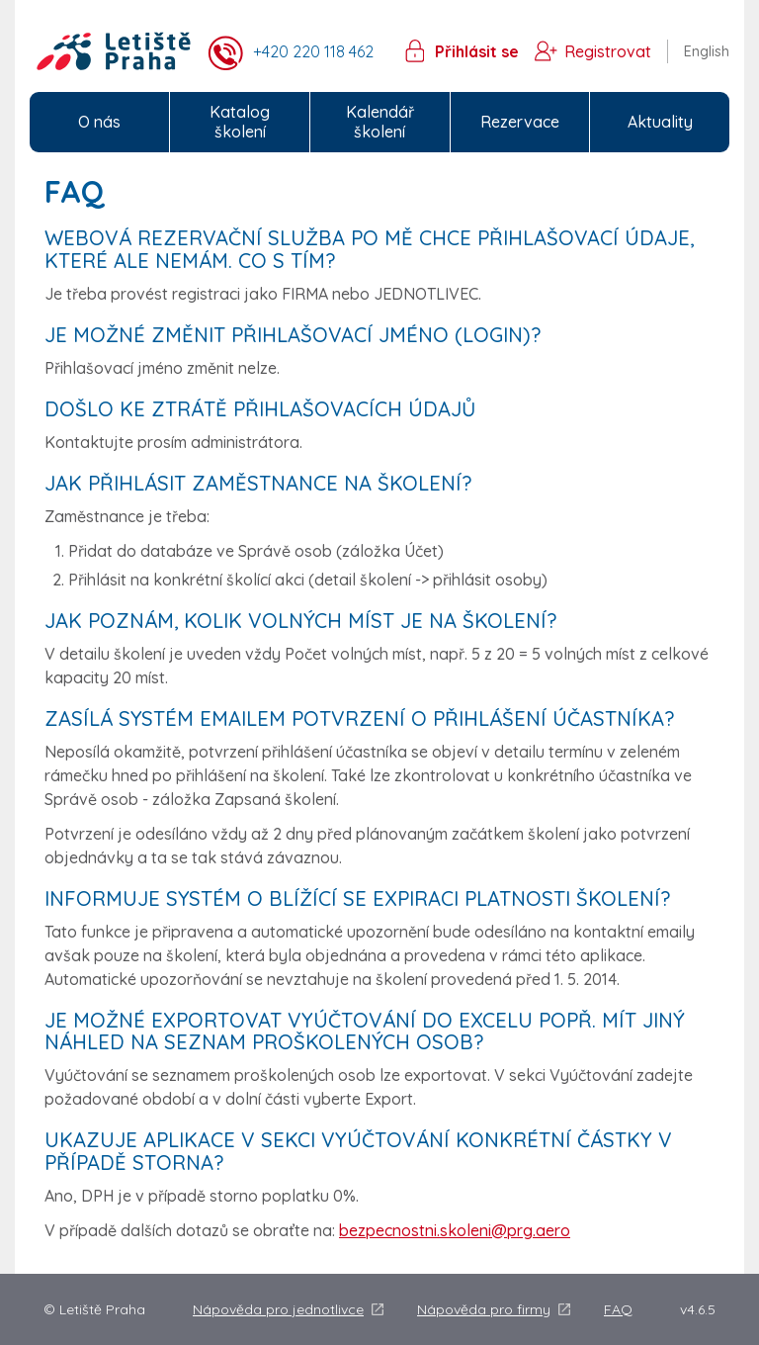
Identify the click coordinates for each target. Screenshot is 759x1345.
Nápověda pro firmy (483, 1309)
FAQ (618, 1309)
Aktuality (660, 122)
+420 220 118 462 (313, 51)
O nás (99, 122)
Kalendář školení (380, 122)
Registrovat (607, 51)
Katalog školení (240, 122)
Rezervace (519, 122)
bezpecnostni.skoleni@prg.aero (454, 1230)
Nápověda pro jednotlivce (278, 1309)
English (706, 51)
